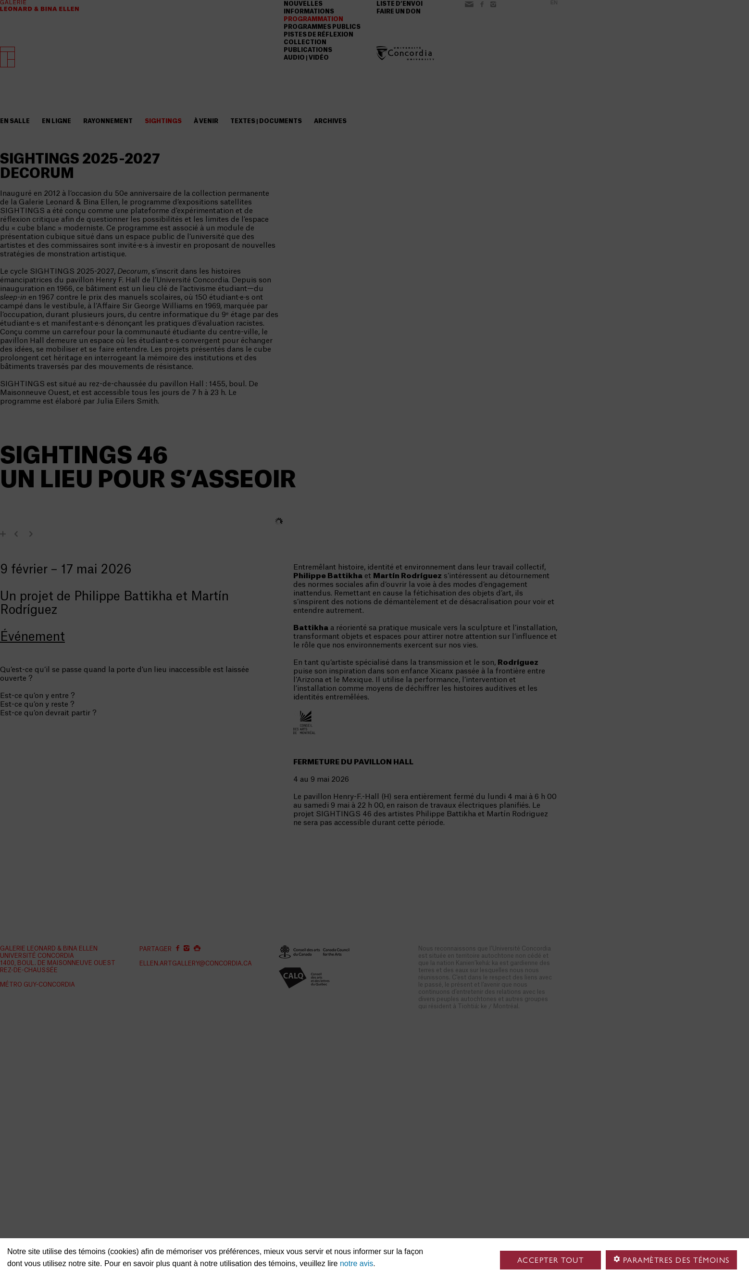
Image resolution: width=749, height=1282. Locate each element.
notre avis (356, 1263)
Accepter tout (550, 1260)
